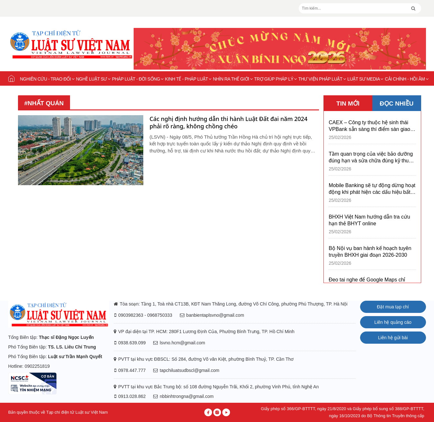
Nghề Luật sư (93, 79)
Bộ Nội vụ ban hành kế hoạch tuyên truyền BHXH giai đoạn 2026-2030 (370, 251)
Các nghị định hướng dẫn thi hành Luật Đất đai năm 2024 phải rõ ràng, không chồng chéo (229, 122)
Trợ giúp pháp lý (275, 79)
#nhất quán (44, 103)
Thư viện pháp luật (322, 79)
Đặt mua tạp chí (393, 306)
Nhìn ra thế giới (232, 79)
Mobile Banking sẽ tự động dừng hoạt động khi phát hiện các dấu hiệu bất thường (372, 189)
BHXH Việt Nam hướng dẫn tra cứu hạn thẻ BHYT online (369, 220)
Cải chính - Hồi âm (406, 79)
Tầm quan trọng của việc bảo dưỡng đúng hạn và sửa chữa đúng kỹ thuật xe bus (371, 157)
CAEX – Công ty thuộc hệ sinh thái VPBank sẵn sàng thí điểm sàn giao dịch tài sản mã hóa (369, 126)
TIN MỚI (347, 103)
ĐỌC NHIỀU (396, 103)
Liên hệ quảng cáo (393, 322)
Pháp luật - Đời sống (137, 79)
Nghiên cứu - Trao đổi (47, 79)
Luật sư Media (365, 79)
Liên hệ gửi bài (393, 337)
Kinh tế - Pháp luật (188, 79)
